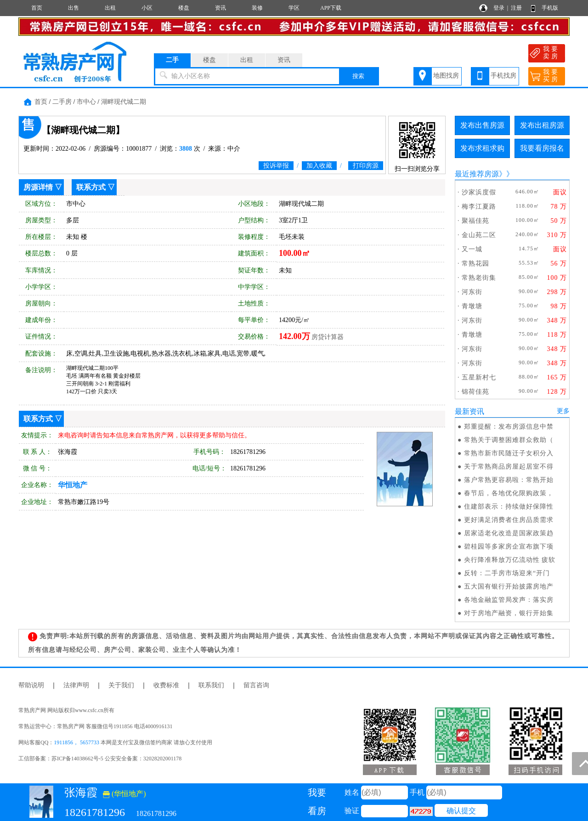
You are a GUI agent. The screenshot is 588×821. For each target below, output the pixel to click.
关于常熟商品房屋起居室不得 (509, 466)
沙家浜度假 (479, 192)
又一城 (472, 249)
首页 (36, 8)
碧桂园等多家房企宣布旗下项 (509, 546)
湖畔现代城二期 (123, 101)
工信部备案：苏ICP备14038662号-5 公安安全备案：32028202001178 (99, 758)
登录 (498, 8)
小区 (147, 8)
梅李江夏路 (479, 206)
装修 (257, 8)
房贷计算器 (327, 337)
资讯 (220, 8)
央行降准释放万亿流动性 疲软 (510, 559)
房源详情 (38, 187)
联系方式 (91, 187)
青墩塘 (472, 306)
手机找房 (503, 75)
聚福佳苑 (475, 220)
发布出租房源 (542, 125)
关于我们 (121, 685)
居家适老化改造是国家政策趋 (509, 533)
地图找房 (446, 75)
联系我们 (211, 685)
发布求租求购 (482, 148)
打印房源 (366, 165)
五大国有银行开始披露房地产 (509, 586)
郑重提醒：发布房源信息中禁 (509, 426)
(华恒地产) (124, 794)
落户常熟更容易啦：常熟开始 (509, 479)
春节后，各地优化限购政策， (509, 493)
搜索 (358, 76)
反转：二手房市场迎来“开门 (507, 573)
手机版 (550, 8)
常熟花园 (475, 263)
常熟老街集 (479, 277)
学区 (294, 8)
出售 (73, 8)
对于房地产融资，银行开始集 (509, 613)
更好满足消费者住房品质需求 (509, 519)
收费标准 (166, 685)
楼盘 (183, 8)
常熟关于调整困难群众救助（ (509, 439)
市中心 (86, 101)
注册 (516, 8)
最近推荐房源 (477, 174)
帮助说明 (31, 685)
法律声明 (76, 685)
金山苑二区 (479, 235)
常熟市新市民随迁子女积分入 (509, 453)
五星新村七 (479, 377)
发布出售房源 (482, 125)
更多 (563, 411)
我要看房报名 (542, 148)
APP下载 (330, 8)
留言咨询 (256, 685)
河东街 (472, 292)
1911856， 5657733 (76, 742)
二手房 (62, 101)
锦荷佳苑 (475, 391)
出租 (110, 8)
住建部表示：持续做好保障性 (509, 506)
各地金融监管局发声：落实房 (509, 599)
